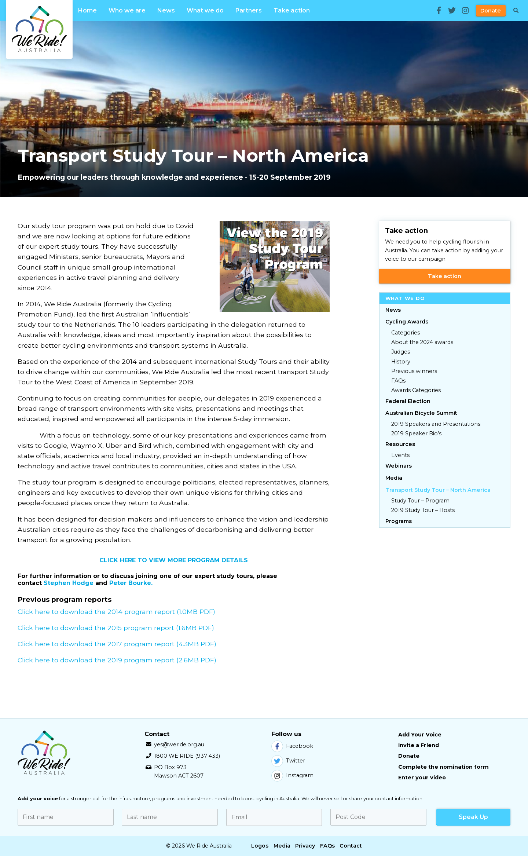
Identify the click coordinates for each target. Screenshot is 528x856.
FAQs (398, 380)
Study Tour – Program (420, 500)
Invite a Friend (418, 745)
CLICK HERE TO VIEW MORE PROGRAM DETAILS (173, 560)
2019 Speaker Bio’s (416, 433)
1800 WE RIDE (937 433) (187, 756)
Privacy (305, 845)
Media (393, 478)
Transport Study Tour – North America (438, 490)
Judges (400, 351)
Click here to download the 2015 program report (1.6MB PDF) (116, 628)
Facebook (292, 746)
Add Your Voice (419, 734)
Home (87, 10)
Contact (351, 845)
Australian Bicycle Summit (421, 413)
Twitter (288, 761)
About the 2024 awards (422, 342)
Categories (405, 332)
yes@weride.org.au (179, 744)
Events (400, 455)
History (400, 361)
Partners (248, 10)
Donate (490, 10)
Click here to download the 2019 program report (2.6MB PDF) (117, 660)
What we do (205, 10)
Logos (259, 845)
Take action (292, 10)
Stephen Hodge (69, 582)
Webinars (398, 465)
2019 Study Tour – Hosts (423, 510)
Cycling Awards (406, 321)
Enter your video (422, 777)
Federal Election (407, 401)
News (166, 10)
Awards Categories (416, 390)
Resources (400, 444)
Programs (398, 521)
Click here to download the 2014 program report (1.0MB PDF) (116, 611)
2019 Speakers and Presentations (435, 424)
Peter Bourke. (131, 582)
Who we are (127, 10)
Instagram (292, 776)
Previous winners (414, 371)
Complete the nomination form (443, 767)
